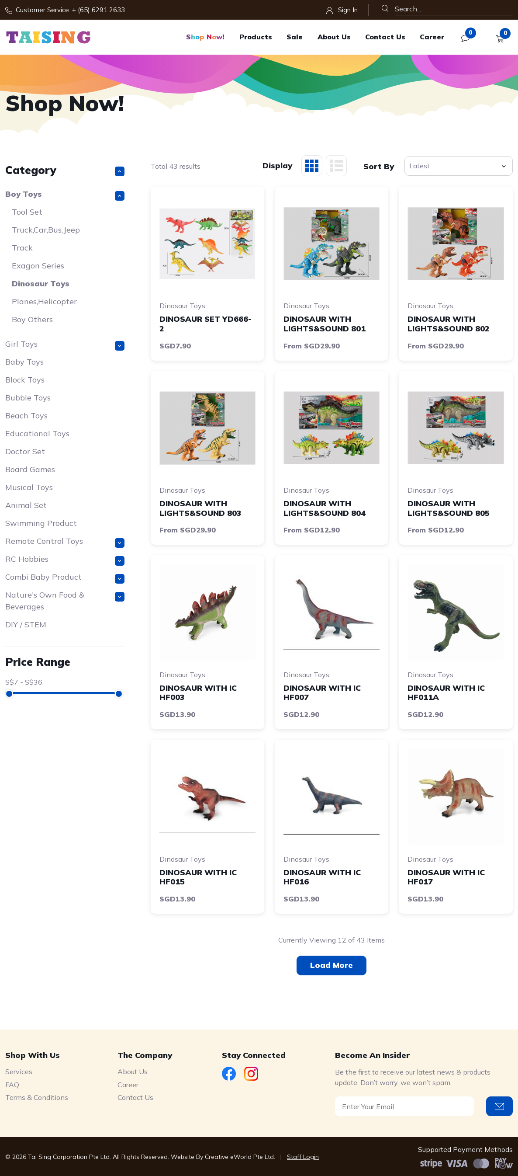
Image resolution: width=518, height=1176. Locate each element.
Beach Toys (26, 416)
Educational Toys (37, 433)
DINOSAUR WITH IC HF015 (198, 877)
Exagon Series (38, 266)
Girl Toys (64, 345)
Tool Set (27, 212)
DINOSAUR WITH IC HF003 (198, 693)
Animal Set (26, 505)
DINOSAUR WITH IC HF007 (322, 693)
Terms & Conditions (36, 1097)
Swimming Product (41, 523)
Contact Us (385, 36)
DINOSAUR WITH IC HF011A (446, 693)
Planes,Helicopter (44, 301)
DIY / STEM (25, 624)
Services (18, 1071)
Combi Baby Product (64, 578)
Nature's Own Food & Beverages (64, 601)
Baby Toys (24, 362)
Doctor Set (25, 451)
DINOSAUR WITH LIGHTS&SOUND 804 (324, 508)
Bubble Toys (28, 398)
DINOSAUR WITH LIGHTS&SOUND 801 (324, 324)
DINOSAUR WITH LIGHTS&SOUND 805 (448, 508)
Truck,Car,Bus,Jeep (46, 230)
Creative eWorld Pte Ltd (239, 1157)
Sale (295, 36)
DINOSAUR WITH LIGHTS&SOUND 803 (200, 508)
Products (255, 36)
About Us (334, 36)
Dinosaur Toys (40, 283)
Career (432, 36)
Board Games (30, 469)
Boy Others (32, 319)
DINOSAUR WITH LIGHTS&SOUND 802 (448, 324)
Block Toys (25, 380)
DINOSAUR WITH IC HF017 (446, 877)
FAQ (12, 1084)
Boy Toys (64, 195)
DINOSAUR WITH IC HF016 (322, 877)
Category (64, 170)
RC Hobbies (64, 560)
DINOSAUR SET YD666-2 (205, 324)
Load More (331, 965)
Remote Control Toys (64, 542)
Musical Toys (29, 487)
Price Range (37, 661)
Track (22, 248)
